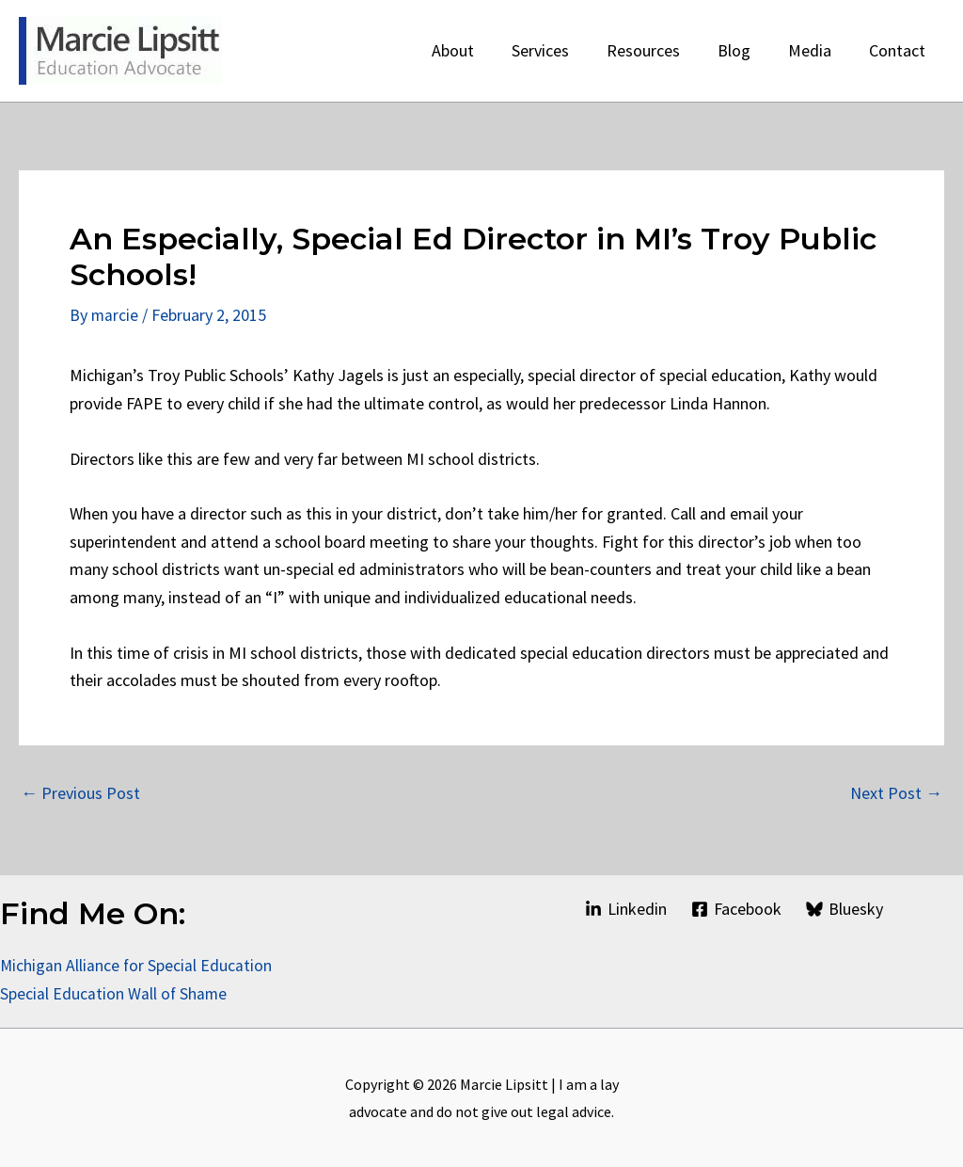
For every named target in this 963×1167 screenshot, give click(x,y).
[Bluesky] (844, 909)
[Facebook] (736, 909)
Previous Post (80, 792)
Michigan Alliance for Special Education (137, 965)
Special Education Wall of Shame (116, 992)
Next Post (896, 792)
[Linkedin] (624, 909)
